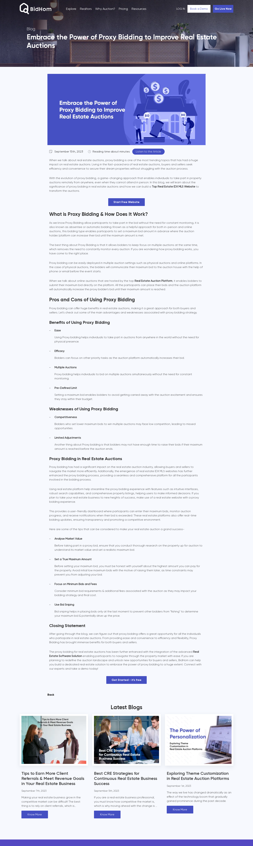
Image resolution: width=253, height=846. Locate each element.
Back (50, 694)
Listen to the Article (148, 151)
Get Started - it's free (126, 680)
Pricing (123, 9)
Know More (35, 814)
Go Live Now (223, 8)
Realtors (86, 9)
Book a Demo (199, 8)
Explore (71, 9)
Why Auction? (105, 9)
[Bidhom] (35, 9)
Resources (138, 9)
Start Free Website (126, 202)
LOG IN (180, 8)
